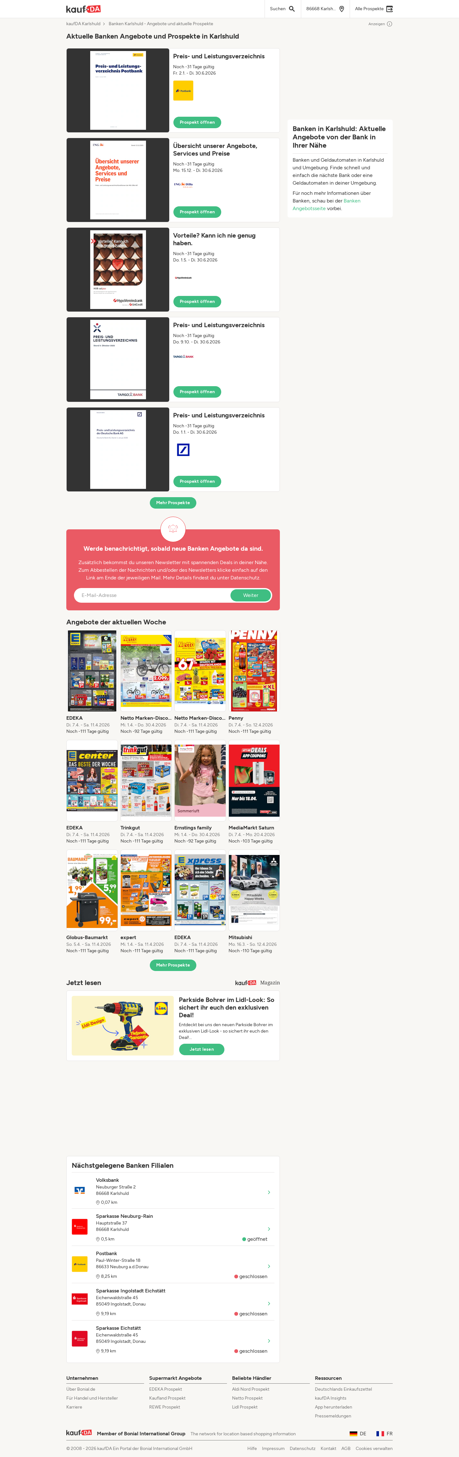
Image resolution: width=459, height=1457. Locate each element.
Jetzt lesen (202, 1049)
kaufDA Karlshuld (83, 24)
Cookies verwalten (374, 1448)
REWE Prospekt (164, 1407)
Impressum (273, 1448)
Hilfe (252, 1448)
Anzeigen (380, 24)
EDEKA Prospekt (165, 1389)
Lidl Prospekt (245, 1407)
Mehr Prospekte (173, 502)
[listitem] (92, 682)
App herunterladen (333, 1407)
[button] (173, 90)
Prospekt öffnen (197, 122)
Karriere (74, 1407)
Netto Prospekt (247, 1398)
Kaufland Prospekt (167, 1398)
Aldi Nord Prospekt (250, 1389)
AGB (346, 1448)
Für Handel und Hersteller (92, 1398)
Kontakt (328, 1448)
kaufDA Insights (330, 1398)
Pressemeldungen (333, 1416)
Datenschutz (244, 578)
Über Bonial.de (80, 1389)
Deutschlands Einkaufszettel (343, 1389)
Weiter (250, 595)
